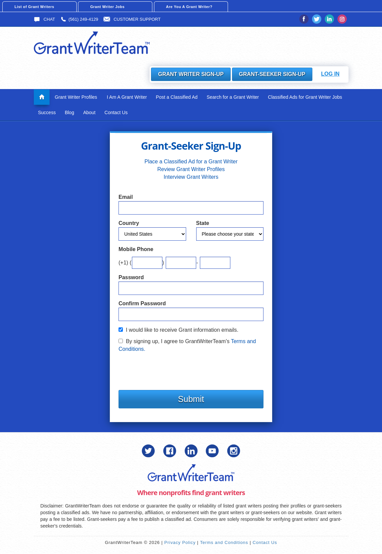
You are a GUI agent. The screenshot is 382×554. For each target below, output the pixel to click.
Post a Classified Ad (177, 96)
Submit (191, 398)
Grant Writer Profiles (76, 96)
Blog (69, 112)
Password (131, 277)
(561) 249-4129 (79, 19)
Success (47, 112)
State (202, 223)
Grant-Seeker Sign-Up (272, 74)
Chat (44, 19)
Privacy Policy (180, 542)
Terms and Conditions (224, 542)
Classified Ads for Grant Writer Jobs (305, 96)
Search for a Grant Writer (233, 96)
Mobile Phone (136, 249)
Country (129, 223)
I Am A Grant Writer (127, 96)
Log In (330, 74)
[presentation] (169, 369)
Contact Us (116, 112)
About (89, 112)
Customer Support (131, 19)
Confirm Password (142, 303)
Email (126, 197)
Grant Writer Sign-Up (191, 74)
